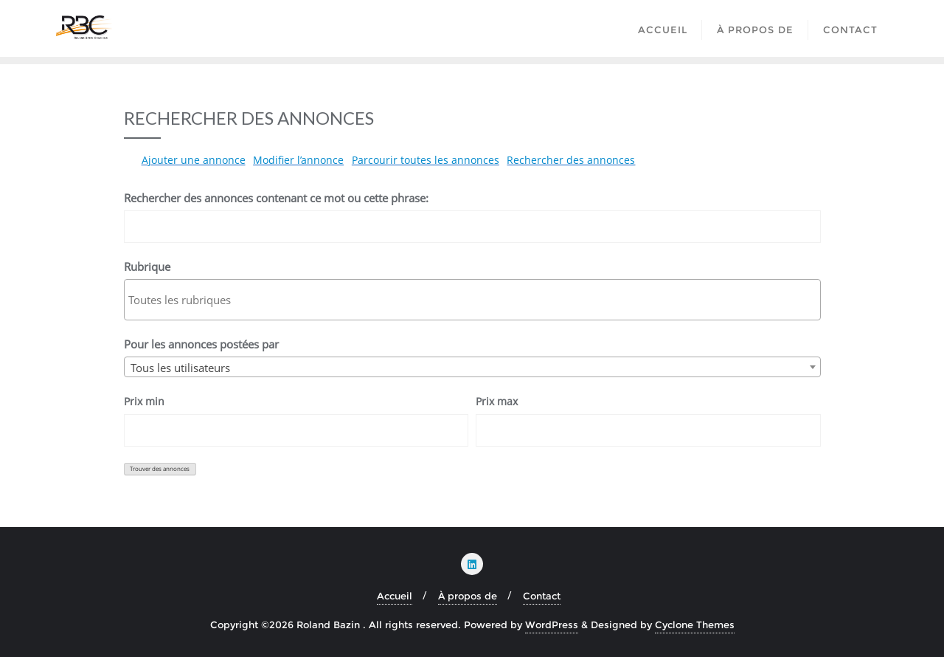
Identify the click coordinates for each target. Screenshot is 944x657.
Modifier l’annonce (298, 160)
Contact (541, 596)
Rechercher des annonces (571, 160)
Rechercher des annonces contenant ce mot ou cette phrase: (276, 197)
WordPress (551, 624)
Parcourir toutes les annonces (425, 160)
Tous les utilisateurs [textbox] (180, 367)
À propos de (467, 596)
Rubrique (147, 266)
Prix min (144, 401)
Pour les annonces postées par (201, 344)
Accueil (394, 596)
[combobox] (472, 367)
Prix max (497, 401)
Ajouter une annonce (194, 160)
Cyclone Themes (695, 624)
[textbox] (476, 299)
